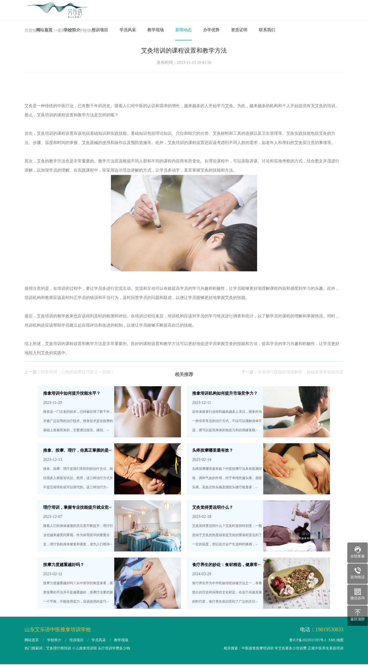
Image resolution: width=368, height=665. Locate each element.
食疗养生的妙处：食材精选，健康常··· (226, 564)
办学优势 (211, 30)
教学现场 (155, 30)
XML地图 (335, 640)
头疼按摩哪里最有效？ (212, 450)
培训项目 (100, 30)
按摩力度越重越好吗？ (63, 564)
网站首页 (44, 30)
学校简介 (72, 30)
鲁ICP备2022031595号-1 (307, 640)
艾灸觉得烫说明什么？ (212, 507)
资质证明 (239, 30)
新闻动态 (183, 30)
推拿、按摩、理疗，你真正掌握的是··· (77, 450)
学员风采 (128, 30)
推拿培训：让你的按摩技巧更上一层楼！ (77, 380)
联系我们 (267, 30)
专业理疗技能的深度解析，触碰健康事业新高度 (300, 380)
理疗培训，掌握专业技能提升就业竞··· (77, 507)
